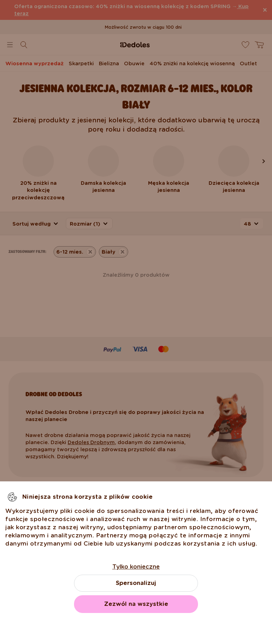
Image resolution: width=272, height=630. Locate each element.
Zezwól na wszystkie (136, 604)
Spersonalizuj (136, 583)
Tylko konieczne (136, 566)
